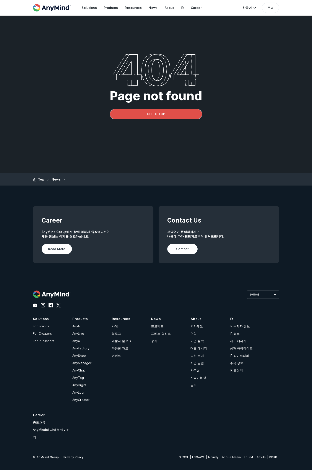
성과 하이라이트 (241, 348)
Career (39, 415)
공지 (154, 341)
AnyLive (78, 333)
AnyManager (81, 363)
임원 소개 (197, 355)
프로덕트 (157, 326)
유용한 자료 (120, 348)
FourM (248, 457)
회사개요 (196, 326)
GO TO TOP (156, 114)
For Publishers (43, 341)
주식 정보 (236, 363)
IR (231, 319)
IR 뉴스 (235, 333)
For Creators (42, 333)
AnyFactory (80, 348)
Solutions (41, 319)
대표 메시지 (198, 348)
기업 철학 (197, 341)
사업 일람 (197, 363)
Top (41, 179)
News (56, 179)
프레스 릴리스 (161, 333)
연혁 (193, 333)
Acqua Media (231, 457)
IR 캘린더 (236, 370)
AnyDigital (79, 385)
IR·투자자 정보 (240, 326)
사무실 (195, 370)
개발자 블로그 (122, 341)
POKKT (274, 457)
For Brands (41, 326)
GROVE (184, 457)
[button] (249, 8)
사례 (115, 326)
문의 (270, 8)
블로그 (116, 333)
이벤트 (116, 355)
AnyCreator (80, 400)
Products (80, 319)
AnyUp (261, 457)
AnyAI (76, 326)
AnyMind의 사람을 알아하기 (51, 433)
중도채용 (39, 422)
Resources (121, 319)
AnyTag (78, 378)
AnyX (76, 341)
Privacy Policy (73, 457)
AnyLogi (78, 392)
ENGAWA (198, 457)
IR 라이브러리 (239, 355)
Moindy (213, 457)
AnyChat (78, 370)
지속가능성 (198, 378)
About (195, 319)
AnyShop (79, 355)
